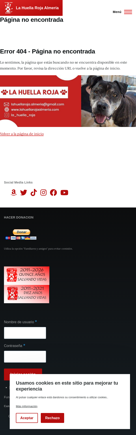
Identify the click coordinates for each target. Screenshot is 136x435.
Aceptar (27, 418)
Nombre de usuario (19, 322)
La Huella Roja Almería (37, 8)
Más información (26, 406)
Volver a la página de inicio (22, 134)
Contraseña (13, 346)
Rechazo (52, 418)
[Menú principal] (121, 12)
